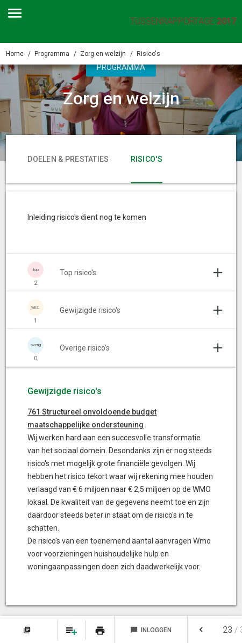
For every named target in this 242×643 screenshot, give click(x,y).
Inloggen (151, 630)
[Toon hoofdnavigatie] (15, 13)
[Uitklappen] (121, 272)
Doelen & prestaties (68, 159)
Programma (51, 54)
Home (15, 54)
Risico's (148, 54)
